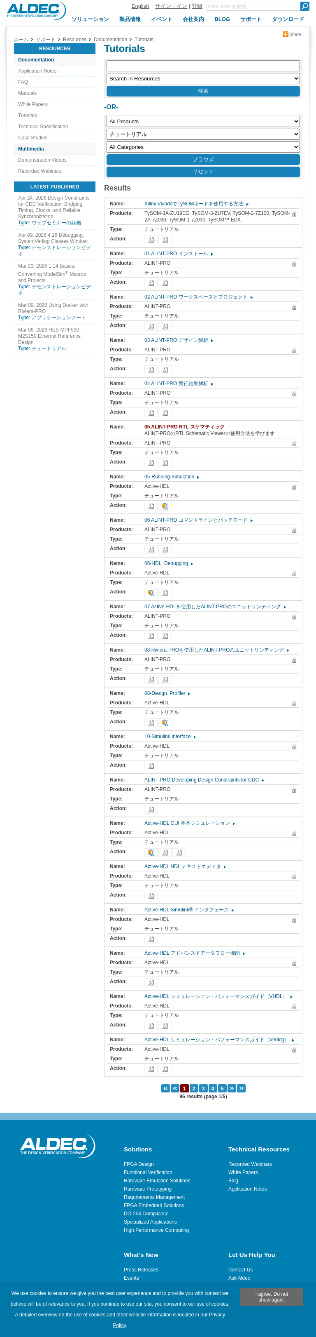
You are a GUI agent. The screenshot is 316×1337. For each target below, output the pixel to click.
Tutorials (27, 115)
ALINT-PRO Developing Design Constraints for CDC (203, 780)
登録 (197, 6)
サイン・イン (171, 6)
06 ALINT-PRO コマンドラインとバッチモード (198, 520)
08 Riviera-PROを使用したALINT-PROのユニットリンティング (216, 650)
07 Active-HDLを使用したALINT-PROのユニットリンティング (214, 607)
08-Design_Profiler (166, 693)
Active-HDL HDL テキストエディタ (184, 866)
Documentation (36, 60)
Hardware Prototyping (148, 1189)
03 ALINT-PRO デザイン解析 (178, 340)
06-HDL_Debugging (168, 563)
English (140, 6)
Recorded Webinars (40, 171)
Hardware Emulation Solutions (157, 1181)
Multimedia (31, 149)
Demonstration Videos (42, 160)
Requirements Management (154, 1197)
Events (131, 1278)
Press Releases (141, 1270)
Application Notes (37, 71)
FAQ (23, 82)
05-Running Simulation (171, 477)
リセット (203, 171)
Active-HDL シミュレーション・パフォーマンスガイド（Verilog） (218, 1040)
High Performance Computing (156, 1230)
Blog (233, 1181)
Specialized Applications (150, 1222)
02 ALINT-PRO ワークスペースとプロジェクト (198, 297)
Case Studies (32, 138)
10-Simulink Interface (169, 736)
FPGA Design (139, 1164)
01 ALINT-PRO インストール (178, 254)
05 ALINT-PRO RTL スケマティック (186, 427)
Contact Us (240, 1270)
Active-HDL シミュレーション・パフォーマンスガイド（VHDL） (218, 996)
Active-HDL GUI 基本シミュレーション (189, 823)
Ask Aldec (239, 1278)
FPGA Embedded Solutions (154, 1205)
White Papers (33, 104)
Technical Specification (43, 126)
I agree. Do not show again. (272, 1297)
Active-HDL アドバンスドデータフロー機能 (194, 953)
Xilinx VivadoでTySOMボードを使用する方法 (196, 204)
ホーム (21, 39)
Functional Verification (148, 1172)
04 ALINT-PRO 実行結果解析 (178, 383)
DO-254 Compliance (146, 1214)
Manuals (27, 93)
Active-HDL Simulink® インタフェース (188, 910)
